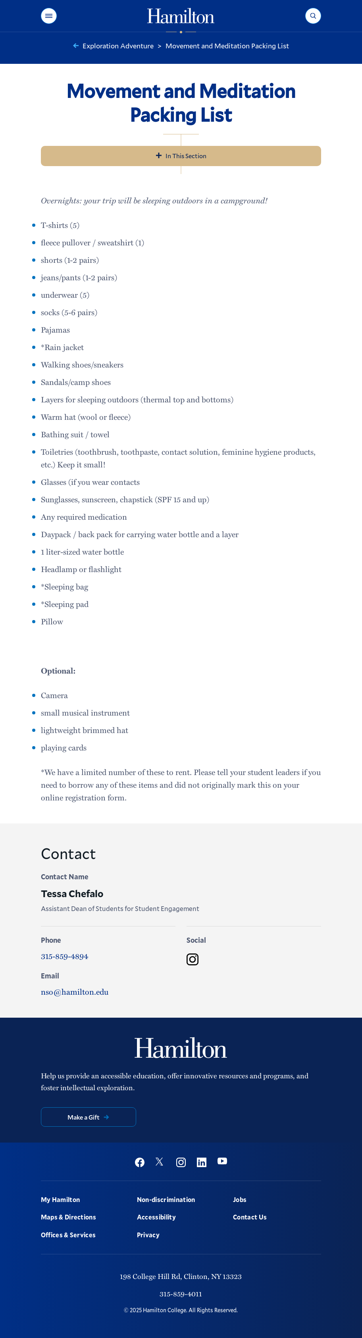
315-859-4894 (64, 955)
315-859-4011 (181, 1293)
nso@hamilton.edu (74, 991)
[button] (49, 16)
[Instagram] (192, 959)
